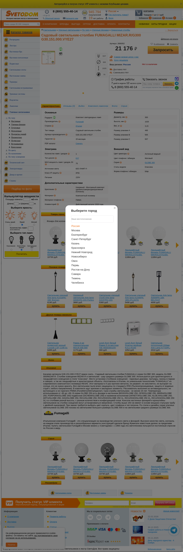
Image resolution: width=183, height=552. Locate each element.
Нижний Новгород (81, 252)
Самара (76, 273)
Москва (75, 230)
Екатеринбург (79, 234)
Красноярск (78, 247)
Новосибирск (79, 256)
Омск (74, 260)
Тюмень (76, 278)
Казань (75, 243)
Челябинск (77, 282)
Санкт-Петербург (81, 239)
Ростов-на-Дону (80, 269)
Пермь (75, 265)
